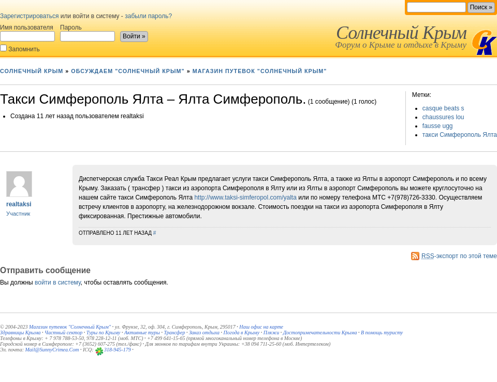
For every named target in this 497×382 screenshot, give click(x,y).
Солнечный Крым (401, 32)
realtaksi (19, 204)
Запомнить (20, 48)
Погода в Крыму (242, 332)
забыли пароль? (148, 16)
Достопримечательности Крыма (320, 332)
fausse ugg (437, 126)
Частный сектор (63, 332)
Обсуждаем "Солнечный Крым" (127, 71)
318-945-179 (117, 349)
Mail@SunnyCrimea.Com (52, 349)
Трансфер (174, 332)
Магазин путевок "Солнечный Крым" (260, 71)
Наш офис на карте (261, 327)
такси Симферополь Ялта (459, 134)
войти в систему (58, 282)
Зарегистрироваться (29, 16)
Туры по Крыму (103, 332)
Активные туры (142, 332)
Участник (18, 213)
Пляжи (272, 332)
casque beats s (443, 108)
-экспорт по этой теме (459, 256)
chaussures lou (443, 117)
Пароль (87, 32)
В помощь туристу (382, 332)
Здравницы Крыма (20, 332)
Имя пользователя (27, 32)
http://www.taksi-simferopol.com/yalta (245, 197)
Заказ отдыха (204, 332)
